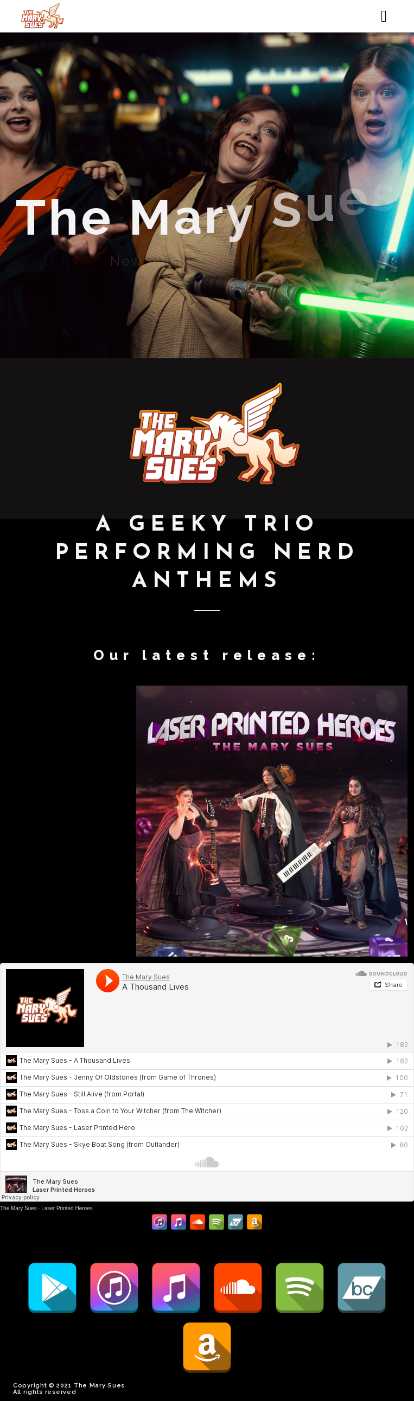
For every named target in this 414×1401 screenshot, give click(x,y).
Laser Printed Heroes (67, 1208)
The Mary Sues (18, 1208)
